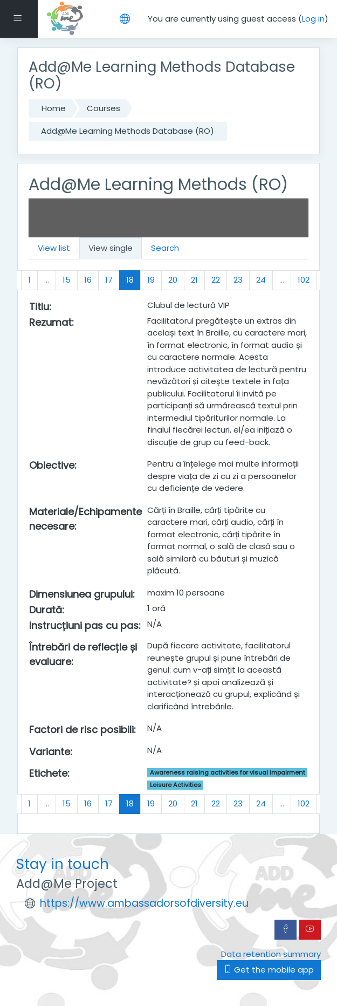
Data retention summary (271, 954)
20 (172, 279)
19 (151, 279)
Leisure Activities (175, 785)
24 (261, 279)
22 (215, 279)
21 (194, 279)
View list (54, 248)
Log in (313, 18)
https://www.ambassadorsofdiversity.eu (144, 903)
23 (238, 279)
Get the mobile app (269, 969)
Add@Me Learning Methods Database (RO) (127, 130)
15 (67, 279)
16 (88, 279)
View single (110, 248)
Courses (103, 108)
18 (133, 279)
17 (109, 279)
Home (54, 108)
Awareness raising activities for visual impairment (227, 772)
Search (165, 248)
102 (304, 279)
